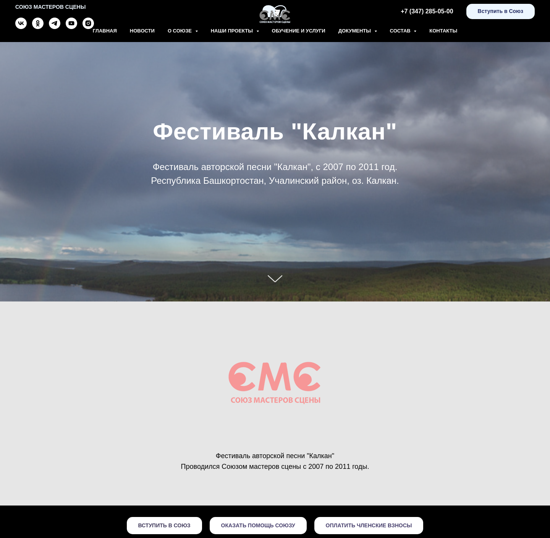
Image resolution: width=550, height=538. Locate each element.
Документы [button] (355, 31)
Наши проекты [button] (232, 31)
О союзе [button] (180, 31)
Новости (142, 31)
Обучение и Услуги (298, 31)
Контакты (443, 31)
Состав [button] (401, 31)
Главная (105, 31)
